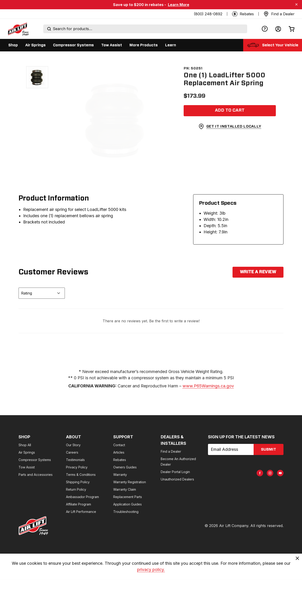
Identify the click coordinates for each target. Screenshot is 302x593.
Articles (118, 452)
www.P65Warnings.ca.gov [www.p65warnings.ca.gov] (208, 385)
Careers (72, 452)
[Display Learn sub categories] (170, 45)
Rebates (119, 460)
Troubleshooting (125, 512)
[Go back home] (18, 29)
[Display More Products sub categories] (143, 45)
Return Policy (76, 489)
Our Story (73, 445)
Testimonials (75, 460)
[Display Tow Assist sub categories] (111, 45)
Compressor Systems (35, 460)
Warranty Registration (129, 482)
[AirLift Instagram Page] (270, 473)
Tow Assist (27, 467)
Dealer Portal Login (175, 472)
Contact (119, 445)
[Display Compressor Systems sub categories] (73, 45)
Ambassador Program (82, 497)
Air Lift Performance (81, 512)
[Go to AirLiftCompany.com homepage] (33, 525)
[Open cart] (292, 29)
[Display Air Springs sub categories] (35, 45)
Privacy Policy (77, 467)
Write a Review (258, 272)
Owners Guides (125, 467)
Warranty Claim (124, 489)
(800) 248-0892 (208, 14)
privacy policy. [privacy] (151, 570)
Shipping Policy (78, 482)
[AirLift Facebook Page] (260, 473)
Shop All (25, 445)
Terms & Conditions (81, 475)
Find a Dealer (171, 451)
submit (268, 449)
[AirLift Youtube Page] (280, 473)
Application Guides (127, 504)
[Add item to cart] (230, 110)
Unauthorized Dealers (177, 479)
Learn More (178, 4)
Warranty (120, 475)
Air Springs (27, 452)
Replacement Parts (127, 497)
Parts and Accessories (36, 475)
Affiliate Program (78, 504)
